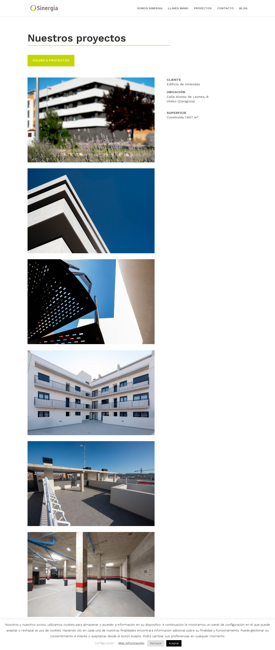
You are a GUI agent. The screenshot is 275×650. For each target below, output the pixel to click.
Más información (131, 643)
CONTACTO (225, 8)
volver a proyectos (50, 60)
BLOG (243, 8)
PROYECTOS (203, 8)
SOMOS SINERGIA (149, 8)
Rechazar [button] (156, 643)
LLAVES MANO (178, 8)
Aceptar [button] (174, 643)
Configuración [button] (104, 643)
